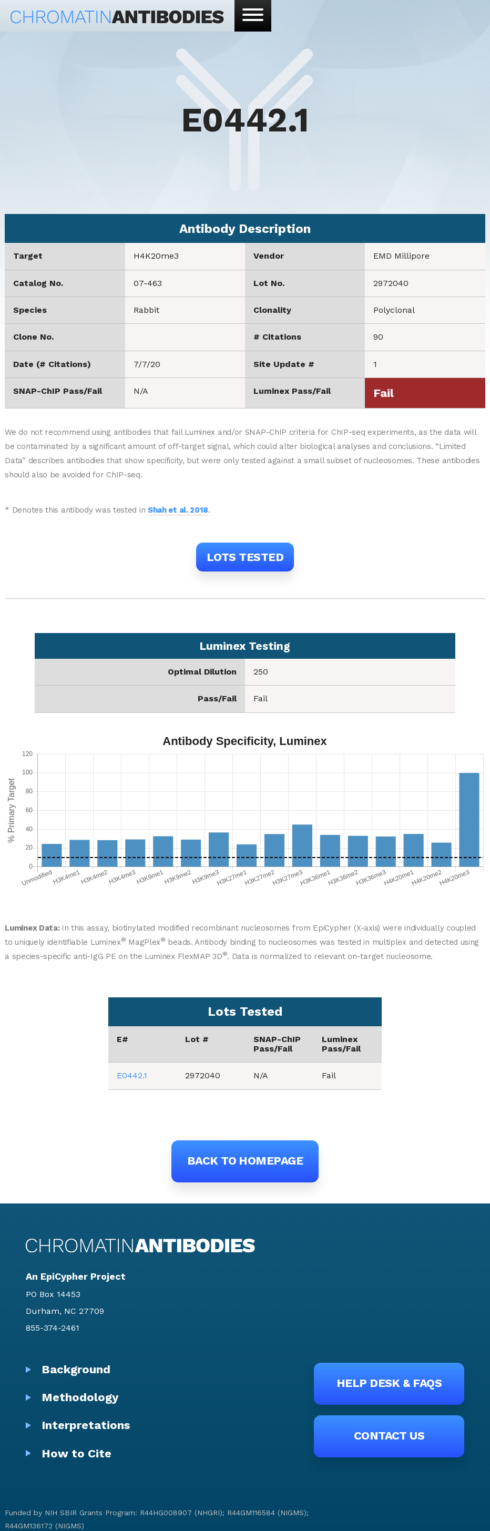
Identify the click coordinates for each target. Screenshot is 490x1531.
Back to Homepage (245, 1160)
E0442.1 (132, 1075)
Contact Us (389, 1435)
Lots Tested (245, 557)
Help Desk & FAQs (389, 1383)
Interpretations (86, 1425)
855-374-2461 (52, 1328)
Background (76, 1369)
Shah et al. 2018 (178, 510)
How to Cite (76, 1453)
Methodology (80, 1397)
